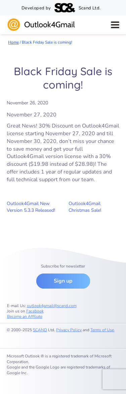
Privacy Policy (69, 330)
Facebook (35, 311)
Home (13, 42)
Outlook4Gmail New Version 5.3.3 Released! (31, 206)
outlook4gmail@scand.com (52, 305)
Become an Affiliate (24, 316)
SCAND (40, 330)
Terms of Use (102, 330)
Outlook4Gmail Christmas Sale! (85, 206)
